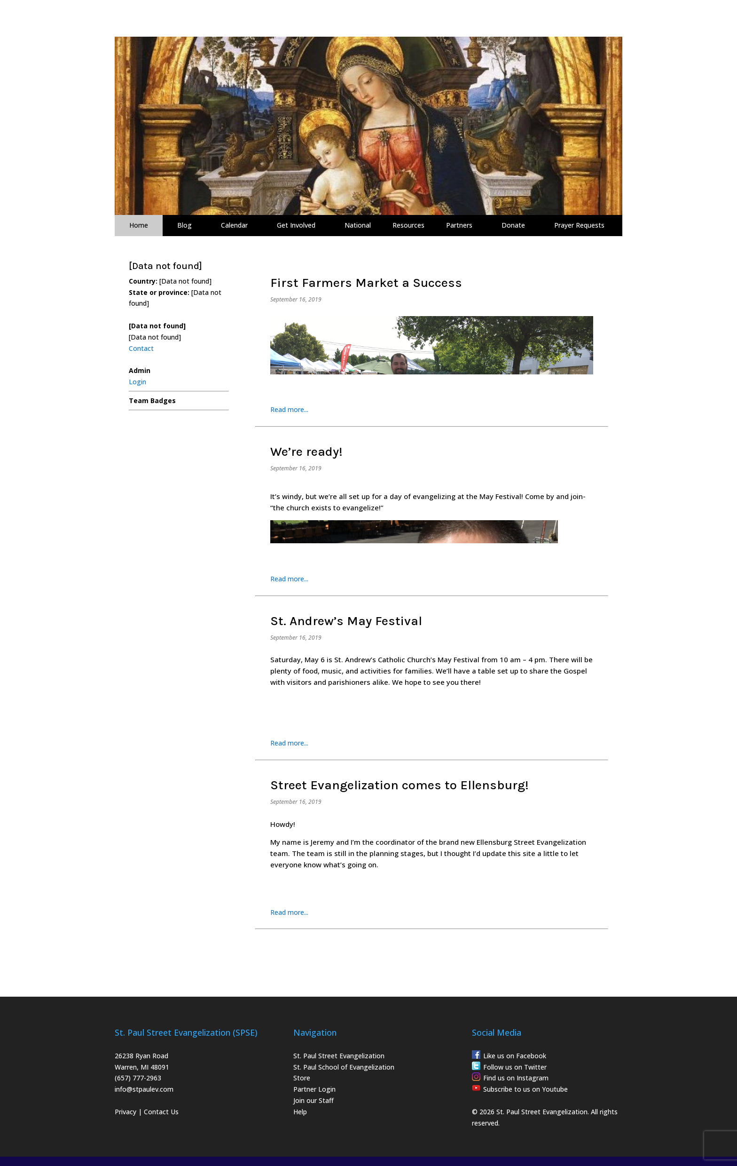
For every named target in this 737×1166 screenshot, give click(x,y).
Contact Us (161, 1111)
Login (137, 381)
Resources (408, 225)
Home (138, 225)
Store (301, 1077)
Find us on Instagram (516, 1077)
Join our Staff (313, 1100)
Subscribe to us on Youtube (525, 1089)
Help (300, 1111)
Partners (459, 225)
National (358, 225)
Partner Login (314, 1089)
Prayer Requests (579, 225)
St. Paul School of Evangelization (343, 1067)
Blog (184, 225)
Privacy (125, 1111)
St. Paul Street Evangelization (338, 1055)
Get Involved (296, 225)
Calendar (234, 225)
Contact (141, 348)
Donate (513, 225)
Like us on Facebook (514, 1055)
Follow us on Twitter (515, 1067)
